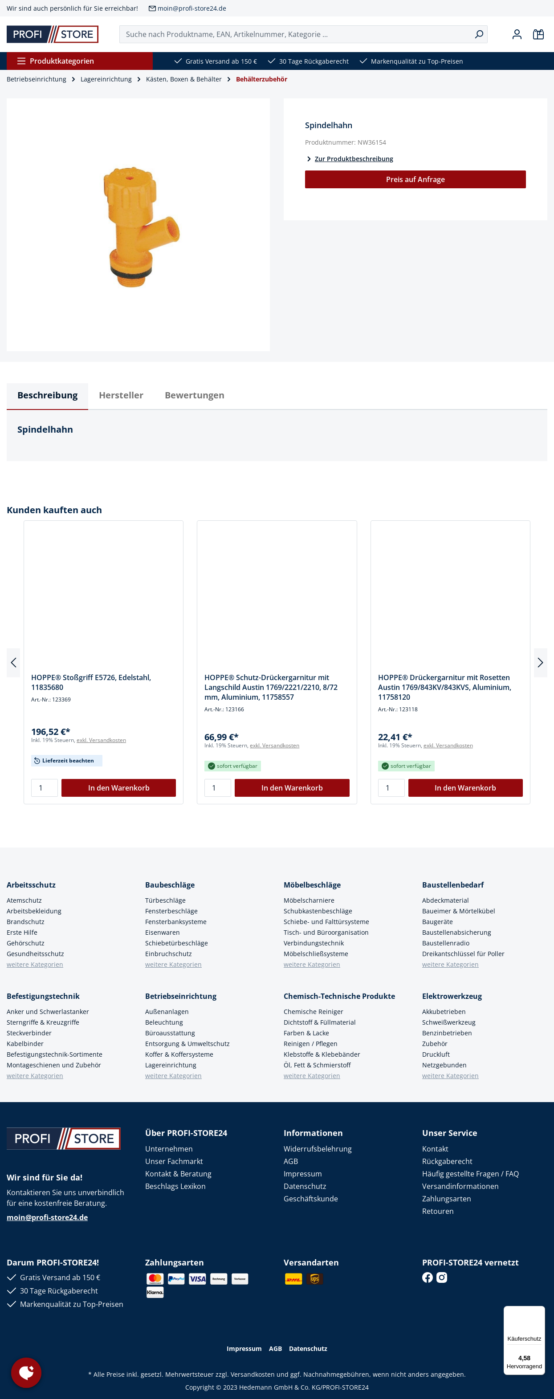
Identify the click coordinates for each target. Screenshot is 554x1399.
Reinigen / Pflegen (311, 1043)
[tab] (47, 396)
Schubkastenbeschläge (318, 911)
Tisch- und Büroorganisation (326, 932)
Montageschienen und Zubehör (54, 1065)
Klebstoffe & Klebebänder (322, 1054)
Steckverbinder (29, 1033)
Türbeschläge (165, 900)
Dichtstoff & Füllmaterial (320, 1022)
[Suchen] (479, 34)
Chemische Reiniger (313, 1011)
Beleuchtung (164, 1022)
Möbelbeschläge (312, 885)
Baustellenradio (445, 943)
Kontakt (435, 1149)
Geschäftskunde (311, 1199)
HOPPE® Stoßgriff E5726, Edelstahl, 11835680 (91, 682)
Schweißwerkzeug (449, 1022)
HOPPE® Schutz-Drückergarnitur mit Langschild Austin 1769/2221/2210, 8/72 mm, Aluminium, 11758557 (271, 687)
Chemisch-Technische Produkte (339, 996)
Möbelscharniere (309, 900)
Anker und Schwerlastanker (48, 1011)
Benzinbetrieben (447, 1033)
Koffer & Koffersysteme (179, 1054)
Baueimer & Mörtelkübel (458, 911)
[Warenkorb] (538, 34)
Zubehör (435, 1043)
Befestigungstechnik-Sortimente (54, 1054)
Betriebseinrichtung (180, 996)
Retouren (438, 1211)
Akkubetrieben (444, 1011)
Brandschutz (26, 921)
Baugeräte (437, 921)
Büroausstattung (170, 1033)
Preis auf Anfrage (415, 179)
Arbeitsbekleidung (34, 911)
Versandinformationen (460, 1186)
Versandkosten (253, 1374)
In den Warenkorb (119, 788)
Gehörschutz (26, 943)
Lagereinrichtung (170, 1065)
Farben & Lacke (306, 1033)
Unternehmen (169, 1149)
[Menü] (539, 1311)
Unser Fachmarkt (174, 1161)
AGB (291, 1161)
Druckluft (436, 1054)
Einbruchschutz (168, 953)
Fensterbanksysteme (176, 921)
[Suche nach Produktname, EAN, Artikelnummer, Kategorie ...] (295, 34)
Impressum (303, 1174)
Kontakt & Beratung (178, 1174)
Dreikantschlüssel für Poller (463, 953)
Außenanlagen (167, 1011)
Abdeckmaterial (445, 900)
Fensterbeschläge (171, 911)
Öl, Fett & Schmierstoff (317, 1065)
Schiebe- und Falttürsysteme (326, 921)
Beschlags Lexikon (175, 1186)
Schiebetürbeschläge (176, 943)
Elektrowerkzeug (452, 996)
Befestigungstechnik (43, 996)
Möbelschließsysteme (316, 953)
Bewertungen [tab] (194, 395)
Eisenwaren (162, 932)
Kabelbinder (25, 1043)
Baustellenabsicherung (456, 932)
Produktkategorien (55, 61)
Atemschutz (24, 900)
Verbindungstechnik (314, 943)
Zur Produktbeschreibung (349, 158)
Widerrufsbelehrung (318, 1149)
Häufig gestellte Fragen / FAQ (470, 1174)
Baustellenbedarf (453, 885)
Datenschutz (305, 1186)
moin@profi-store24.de (192, 8)
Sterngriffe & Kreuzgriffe (43, 1022)
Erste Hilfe (22, 932)
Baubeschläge (170, 885)
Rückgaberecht (447, 1161)
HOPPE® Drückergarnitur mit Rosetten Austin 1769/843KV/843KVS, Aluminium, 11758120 (444, 687)
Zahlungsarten (446, 1199)
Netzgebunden (444, 1065)
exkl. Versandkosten (101, 740)
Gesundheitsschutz (35, 953)
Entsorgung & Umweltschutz (187, 1043)
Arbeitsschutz (31, 885)
